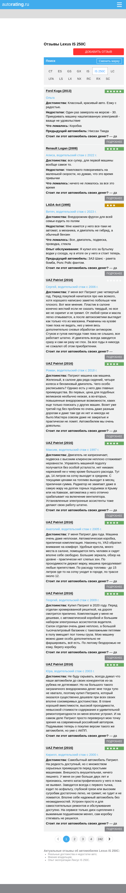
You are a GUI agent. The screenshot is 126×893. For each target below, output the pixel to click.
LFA (51, 78)
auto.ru (15, 4)
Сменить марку (109, 60)
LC (113, 71)
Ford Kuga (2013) (59, 90)
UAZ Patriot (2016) (59, 279)
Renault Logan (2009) (62, 148)
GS (69, 71)
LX (70, 78)
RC (89, 78)
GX (79, 71)
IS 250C (100, 71)
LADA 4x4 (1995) (58, 204)
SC (108, 78)
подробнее (114, 141)
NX (79, 78)
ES (60, 71)
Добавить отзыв (100, 51)
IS (88, 71)
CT (51, 71)
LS (61, 78)
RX (98, 78)
